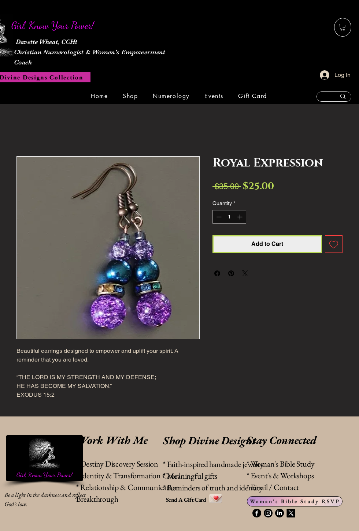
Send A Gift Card (186, 500)
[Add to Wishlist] (334, 244)
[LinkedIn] (279, 513)
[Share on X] (245, 273)
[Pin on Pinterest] (231, 273)
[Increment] (240, 216)
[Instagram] (268, 513)
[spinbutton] (229, 216)
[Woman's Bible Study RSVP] (295, 501)
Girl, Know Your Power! (44, 475)
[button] (342, 27)
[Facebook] (256, 513)
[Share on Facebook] (217, 273)
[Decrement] (218, 216)
